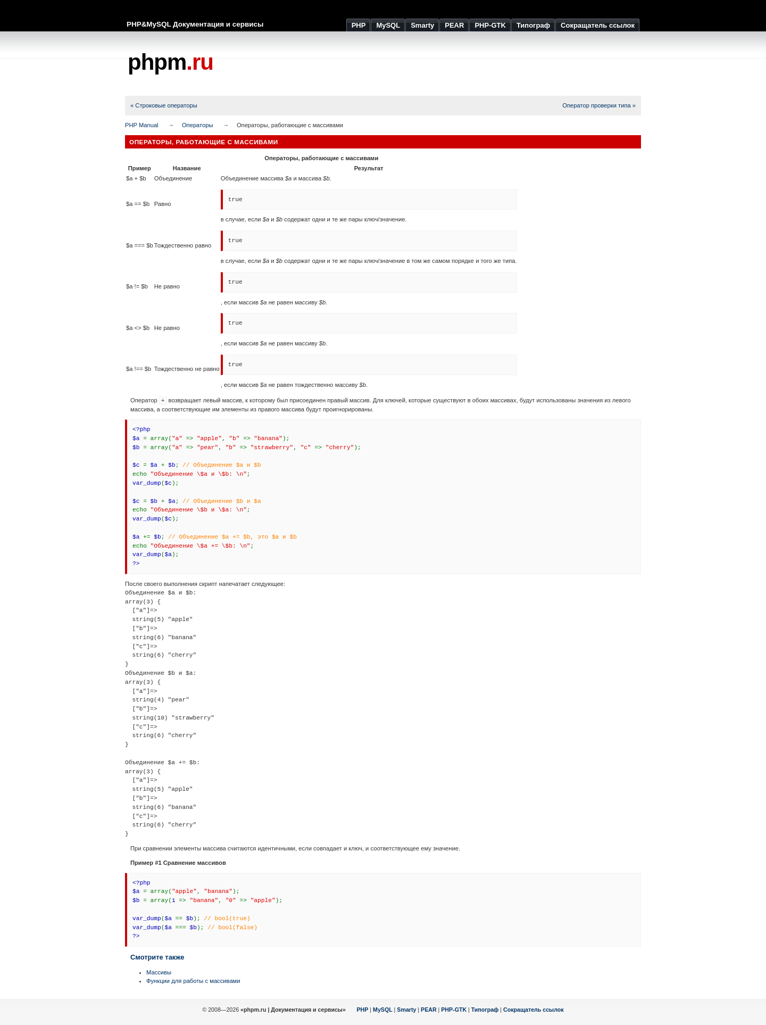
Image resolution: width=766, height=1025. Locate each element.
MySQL (383, 1009)
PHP (363, 1009)
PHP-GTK (454, 1009)
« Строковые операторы (163, 105)
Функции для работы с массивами (193, 981)
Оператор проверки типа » (599, 105)
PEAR (429, 1009)
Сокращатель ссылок (533, 1009)
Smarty (406, 1009)
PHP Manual (142, 125)
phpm (170, 62)
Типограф (485, 1009)
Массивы (158, 972)
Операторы (197, 125)
